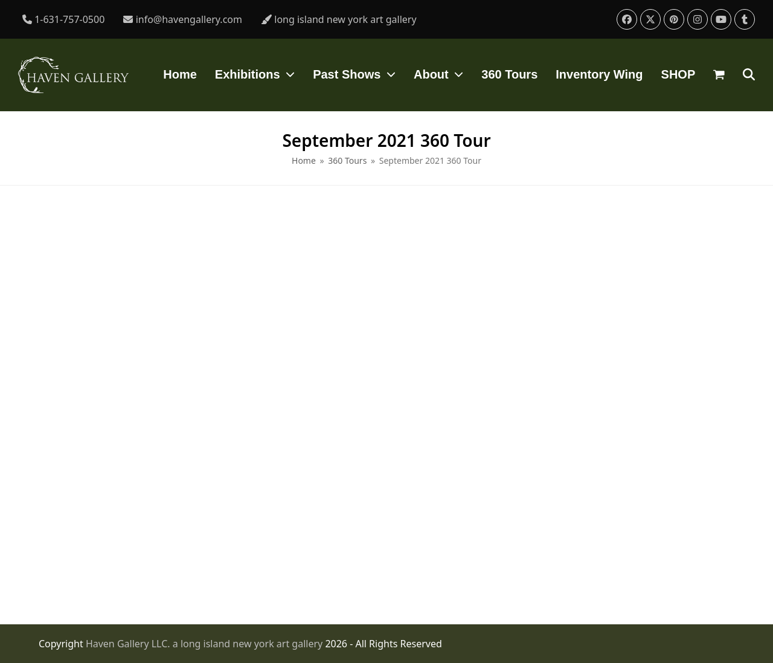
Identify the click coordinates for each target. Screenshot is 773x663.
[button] (719, 75)
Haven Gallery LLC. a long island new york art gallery (206, 643)
